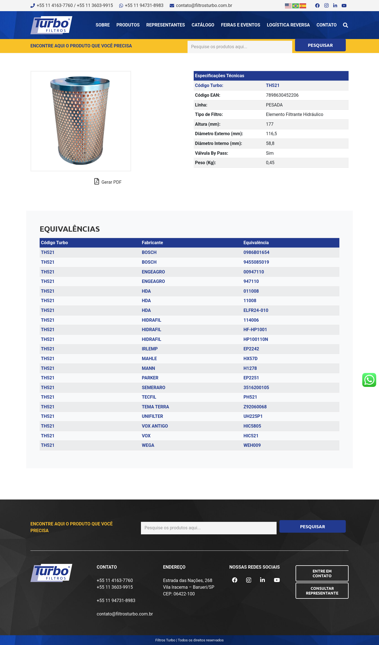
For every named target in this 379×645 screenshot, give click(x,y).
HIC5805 (252, 426)
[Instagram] (326, 5)
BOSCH (149, 252)
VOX (146, 435)
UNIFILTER (152, 416)
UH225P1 (253, 416)
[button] (345, 25)
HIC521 (250, 435)
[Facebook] (317, 5)
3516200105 (256, 387)
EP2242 (251, 348)
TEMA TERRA (155, 406)
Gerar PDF (108, 181)
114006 (251, 320)
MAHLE (149, 358)
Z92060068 (255, 406)
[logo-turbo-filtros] (51, 25)
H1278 (250, 368)
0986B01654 (256, 252)
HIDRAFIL (151, 320)
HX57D (250, 358)
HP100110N (255, 339)
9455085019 (256, 262)
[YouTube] (344, 5)
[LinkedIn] (335, 5)
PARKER (150, 377)
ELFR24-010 (255, 310)
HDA (146, 291)
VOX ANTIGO (155, 426)
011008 (251, 291)
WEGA (148, 445)
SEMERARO (153, 387)
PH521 (250, 397)
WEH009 (252, 445)
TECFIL (149, 397)
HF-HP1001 (255, 329)
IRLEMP (150, 348)
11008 (249, 300)
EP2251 (251, 377)
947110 (251, 281)
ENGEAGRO (153, 272)
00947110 (253, 272)
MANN (148, 368)
